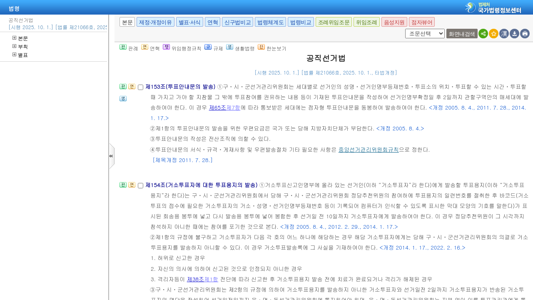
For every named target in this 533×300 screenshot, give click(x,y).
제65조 (218, 107)
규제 (213, 48)
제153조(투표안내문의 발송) (181, 86)
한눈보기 (272, 48)
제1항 (211, 279)
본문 (20, 38)
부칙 (20, 46)
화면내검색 (462, 34)
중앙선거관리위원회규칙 (369, 149)
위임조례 (366, 22)
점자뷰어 (421, 22)
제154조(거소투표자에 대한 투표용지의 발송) (202, 185)
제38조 (195, 279)
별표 (20, 54)
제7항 (233, 107)
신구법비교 (237, 22)
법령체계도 (270, 22)
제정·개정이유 (155, 22)
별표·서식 (190, 22)
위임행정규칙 (182, 48)
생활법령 (240, 48)
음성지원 (394, 22)
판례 (129, 48)
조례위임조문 (334, 22)
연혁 (212, 22)
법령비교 (300, 22)
